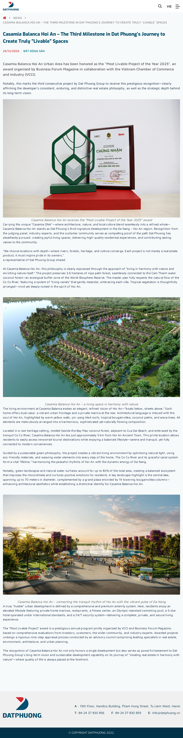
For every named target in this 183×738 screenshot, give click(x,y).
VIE (169, 6)
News (17, 18)
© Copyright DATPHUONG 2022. (91, 732)
